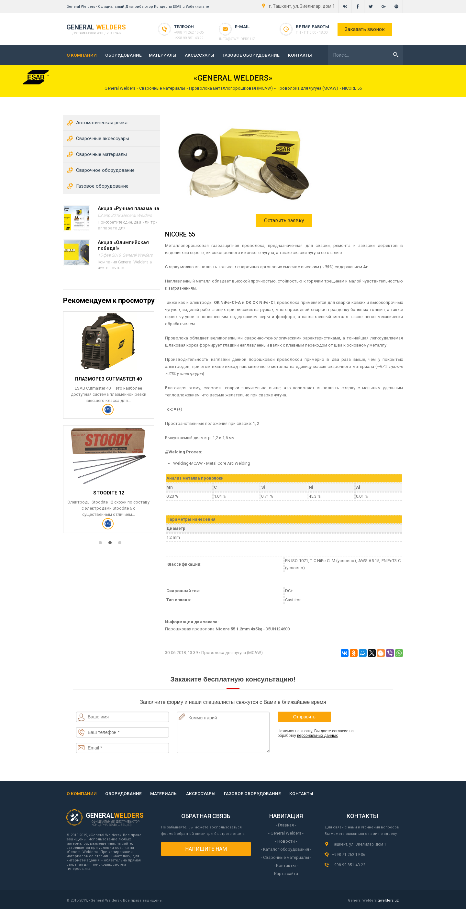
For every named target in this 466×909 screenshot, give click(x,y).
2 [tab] (111, 547)
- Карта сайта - (286, 873)
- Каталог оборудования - (286, 849)
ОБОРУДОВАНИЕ (123, 55)
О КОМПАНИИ (82, 55)
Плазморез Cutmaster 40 (107, 380)
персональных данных (317, 735)
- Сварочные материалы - (286, 857)
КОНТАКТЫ (300, 55)
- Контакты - (286, 865)
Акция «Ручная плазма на (128, 208)
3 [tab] (121, 547)
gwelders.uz (388, 900)
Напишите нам (206, 849)
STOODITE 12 (107, 495)
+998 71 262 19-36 (186, 32)
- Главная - (286, 825)
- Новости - (286, 841)
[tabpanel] (111, 427)
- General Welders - (286, 833)
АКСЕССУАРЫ (199, 55)
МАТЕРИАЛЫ (162, 55)
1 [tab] (102, 547)
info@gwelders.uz (250, 32)
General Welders (137, 215)
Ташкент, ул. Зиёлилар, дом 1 (359, 844)
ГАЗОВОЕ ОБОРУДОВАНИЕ (251, 55)
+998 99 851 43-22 (186, 38)
